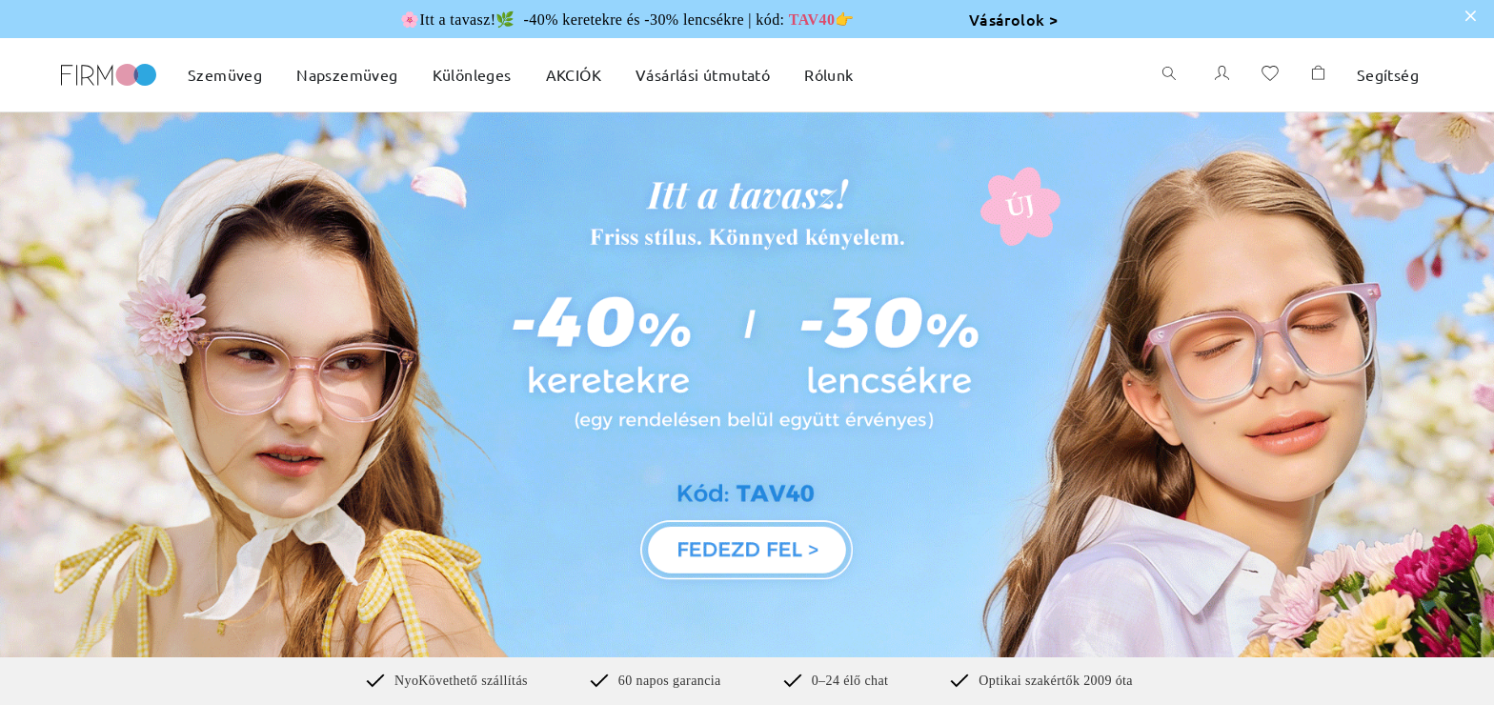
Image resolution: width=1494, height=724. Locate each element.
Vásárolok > (1013, 19)
